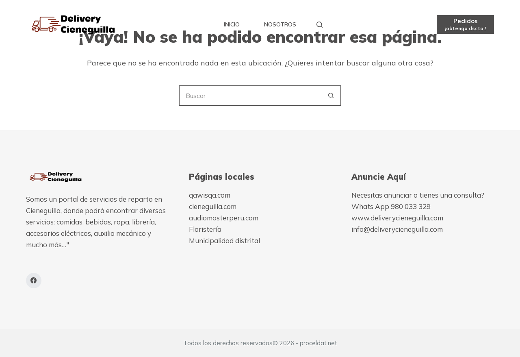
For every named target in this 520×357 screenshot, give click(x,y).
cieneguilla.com (212, 206)
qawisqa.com (209, 195)
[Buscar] (319, 25)
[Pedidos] (465, 24)
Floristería (205, 229)
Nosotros (280, 24)
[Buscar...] (250, 95)
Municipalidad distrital (224, 240)
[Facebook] (33, 280)
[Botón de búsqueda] (331, 95)
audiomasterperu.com (223, 217)
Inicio (232, 24)
